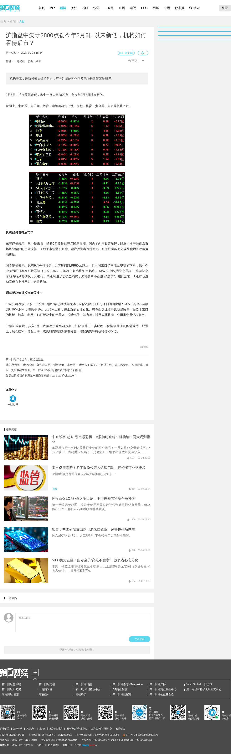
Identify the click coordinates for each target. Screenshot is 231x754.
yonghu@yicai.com (67, 740)
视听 (85, 8)
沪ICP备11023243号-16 (12, 735)
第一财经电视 (47, 684)
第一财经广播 (158, 684)
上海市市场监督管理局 (51, 728)
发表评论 (140, 639)
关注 (74, 8)
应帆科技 (81, 694)
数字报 (179, 8)
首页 (42, 8)
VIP (52, 8)
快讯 (96, 8)
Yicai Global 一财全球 (199, 684)
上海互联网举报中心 (101, 728)
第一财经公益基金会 (162, 694)
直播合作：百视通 (72, 745)
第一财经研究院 (11, 689)
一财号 (109, 8)
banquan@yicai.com (64, 375)
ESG (144, 8)
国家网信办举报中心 (76, 728)
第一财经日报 (84, 684)
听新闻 (129, 52)
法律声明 (18, 728)
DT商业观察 (120, 689)
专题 (167, 8)
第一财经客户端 (11, 684)
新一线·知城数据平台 (88, 689)
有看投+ (44, 694)
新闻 (63, 8)
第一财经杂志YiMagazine (128, 684)
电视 (133, 8)
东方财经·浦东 (10, 694)
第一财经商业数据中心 (163, 689)
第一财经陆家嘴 (122, 694)
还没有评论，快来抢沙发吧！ (77, 649)
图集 (156, 8)
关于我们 (31, 728)
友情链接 (120, 728)
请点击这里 (37, 359)
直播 (122, 8)
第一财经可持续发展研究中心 (203, 689)
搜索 (196, 8)
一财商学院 (45, 689)
